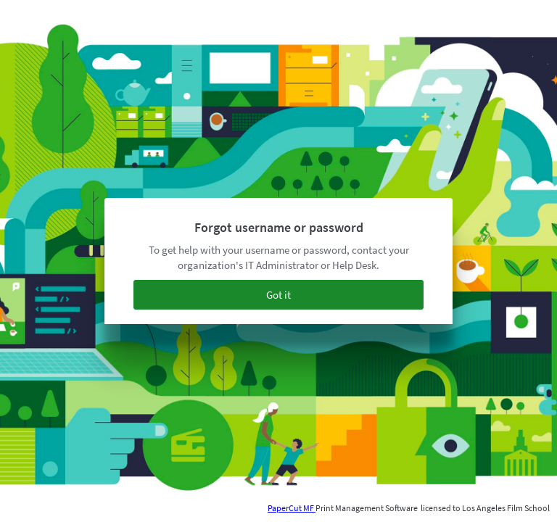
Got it (278, 295)
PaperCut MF (291, 507)
